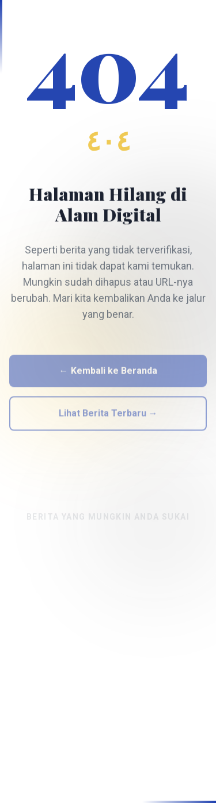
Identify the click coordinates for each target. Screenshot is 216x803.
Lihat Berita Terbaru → (108, 415)
